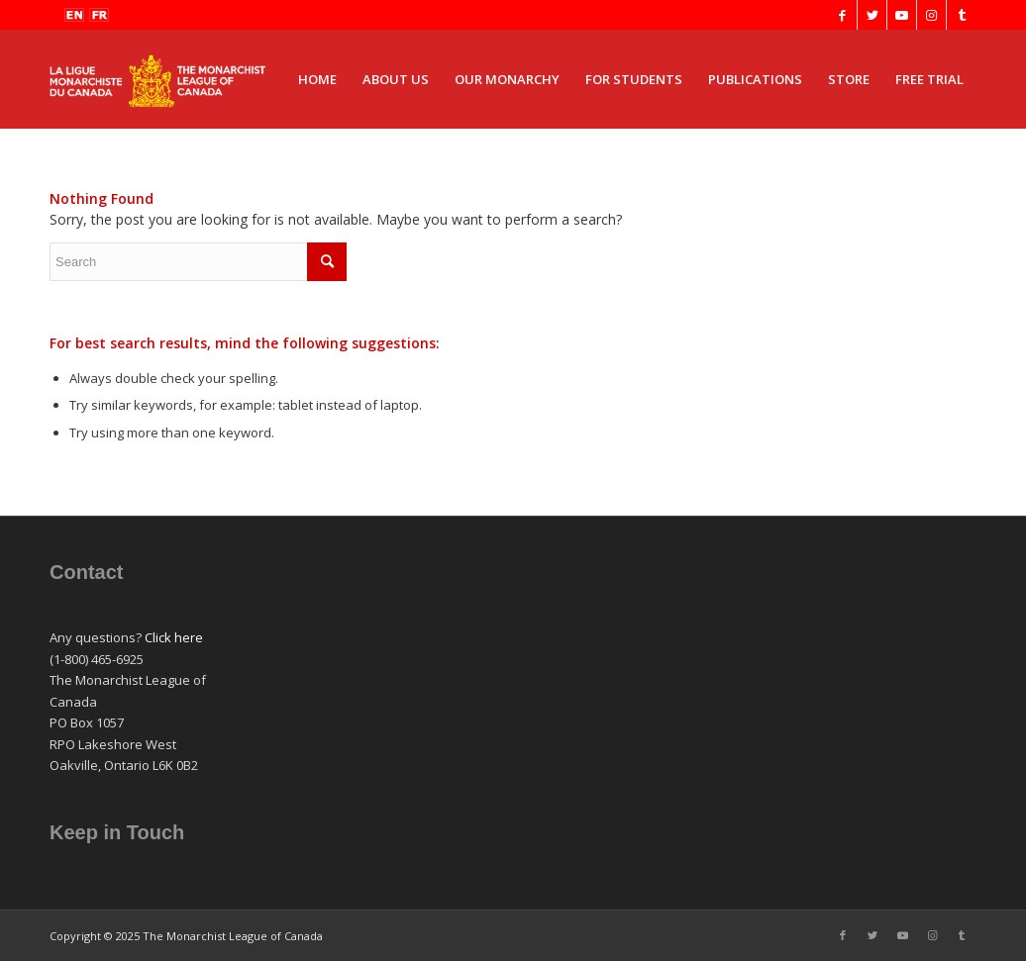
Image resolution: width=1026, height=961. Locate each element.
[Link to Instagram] (931, 15)
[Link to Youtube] (901, 15)
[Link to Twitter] (872, 15)
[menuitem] (317, 79)
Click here (174, 637)
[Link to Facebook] (842, 15)
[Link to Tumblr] (961, 15)
